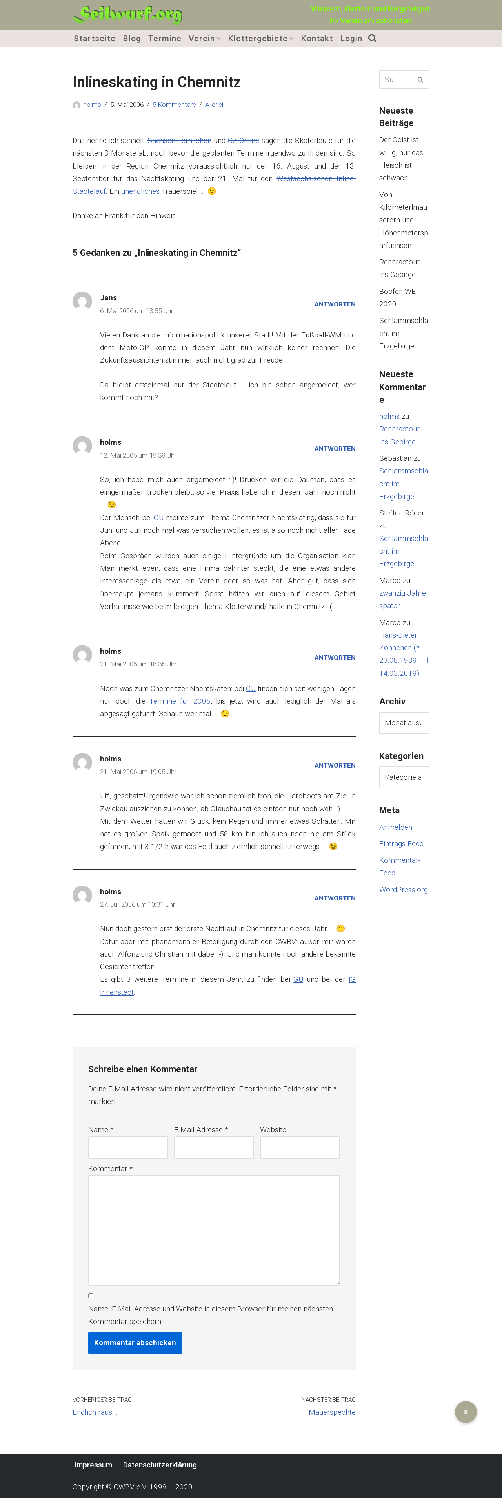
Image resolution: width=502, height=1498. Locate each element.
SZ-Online (243, 140)
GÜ (159, 517)
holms (92, 104)
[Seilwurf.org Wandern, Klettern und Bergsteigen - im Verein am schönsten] (127, 15)
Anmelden (395, 827)
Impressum (93, 1464)
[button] (219, 38)
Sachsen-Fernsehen (179, 140)
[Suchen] (395, 79)
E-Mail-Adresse (201, 1129)
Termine (165, 38)
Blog (132, 38)
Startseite (95, 38)
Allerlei (214, 104)
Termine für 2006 (180, 701)
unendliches (140, 191)
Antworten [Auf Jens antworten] (335, 304)
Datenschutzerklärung (160, 1464)
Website (273, 1129)
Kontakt (317, 38)
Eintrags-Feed (401, 843)
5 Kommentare (174, 104)
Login (351, 38)
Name (101, 1129)
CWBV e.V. (130, 1486)
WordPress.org (403, 889)
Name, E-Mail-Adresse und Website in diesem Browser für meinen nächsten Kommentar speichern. (210, 1315)
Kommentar (110, 1168)
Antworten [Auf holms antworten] (335, 449)
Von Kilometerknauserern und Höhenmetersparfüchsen (403, 220)
